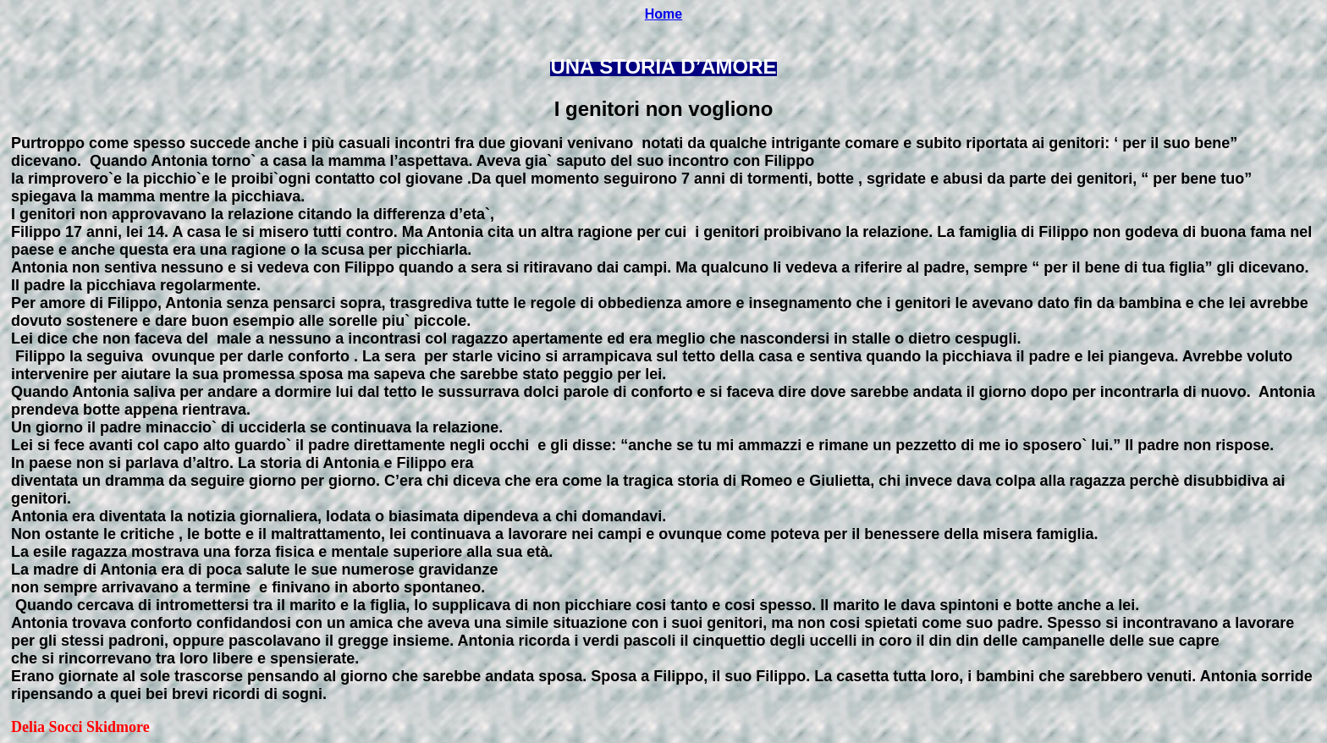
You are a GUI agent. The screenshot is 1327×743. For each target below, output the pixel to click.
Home (663, 14)
